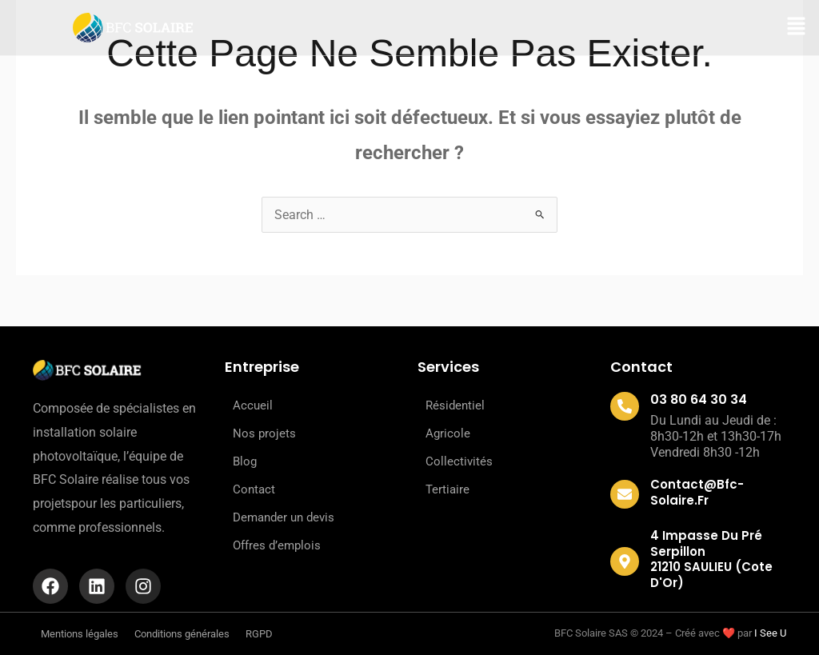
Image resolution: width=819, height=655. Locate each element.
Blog (245, 461)
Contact (254, 489)
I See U (770, 633)
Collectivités (459, 461)
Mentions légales (79, 634)
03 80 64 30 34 (698, 399)
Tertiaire (447, 489)
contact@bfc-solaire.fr (697, 492)
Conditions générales (182, 634)
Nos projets (264, 433)
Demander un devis (283, 517)
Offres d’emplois (277, 545)
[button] (796, 27)
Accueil (253, 405)
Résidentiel (455, 405)
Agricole (447, 433)
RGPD (259, 634)
